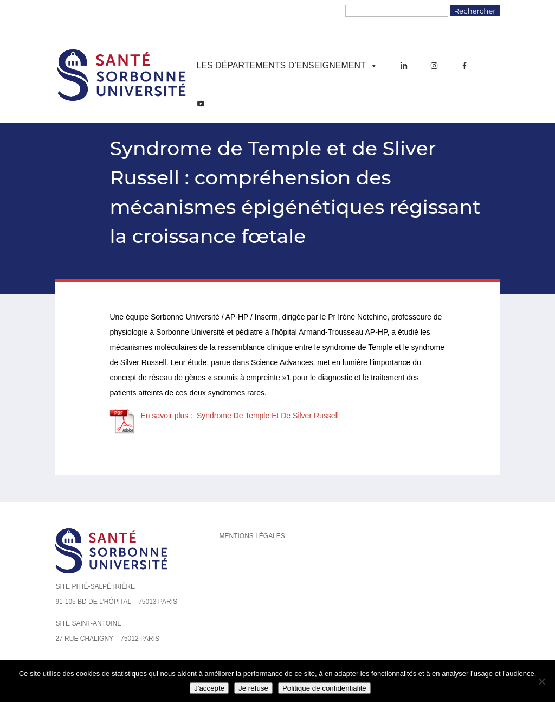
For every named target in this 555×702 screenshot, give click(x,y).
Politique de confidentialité (324, 688)
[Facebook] (464, 66)
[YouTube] (200, 104)
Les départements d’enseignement (286, 66)
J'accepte (209, 688)
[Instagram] (434, 66)
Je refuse (253, 688)
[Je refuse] (541, 681)
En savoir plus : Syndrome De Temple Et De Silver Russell (239, 415)
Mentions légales (252, 536)
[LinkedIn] (404, 66)
